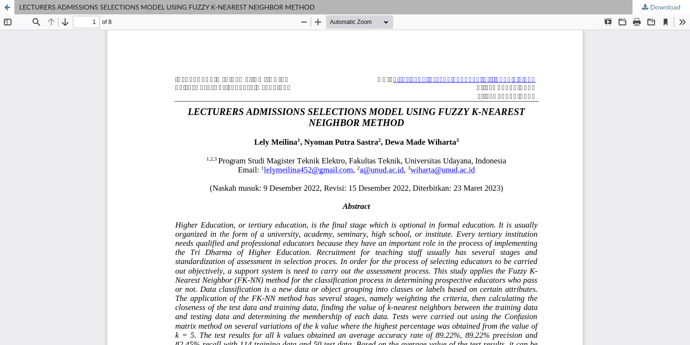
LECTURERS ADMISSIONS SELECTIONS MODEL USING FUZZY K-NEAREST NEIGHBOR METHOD (167, 7)
